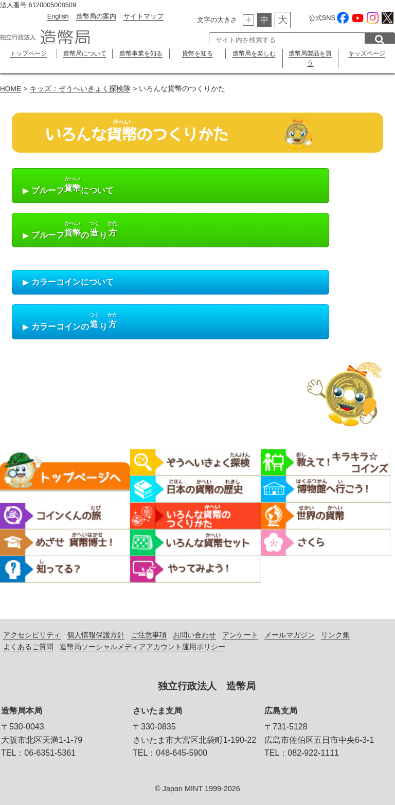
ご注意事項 (149, 635)
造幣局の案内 (96, 16)
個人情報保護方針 (95, 635)
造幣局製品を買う (310, 58)
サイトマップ (143, 16)
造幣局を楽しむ (254, 53)
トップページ (28, 53)
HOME (10, 89)
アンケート (240, 635)
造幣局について (84, 53)
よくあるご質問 (28, 647)
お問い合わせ (194, 635)
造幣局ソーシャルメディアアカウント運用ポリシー (142, 647)
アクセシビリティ (32, 635)
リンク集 (335, 635)
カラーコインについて (67, 282)
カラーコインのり (69, 322)
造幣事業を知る (141, 53)
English (58, 16)
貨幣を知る (197, 53)
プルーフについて (67, 186)
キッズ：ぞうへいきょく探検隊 (80, 89)
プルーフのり (69, 231)
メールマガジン (289, 635)
